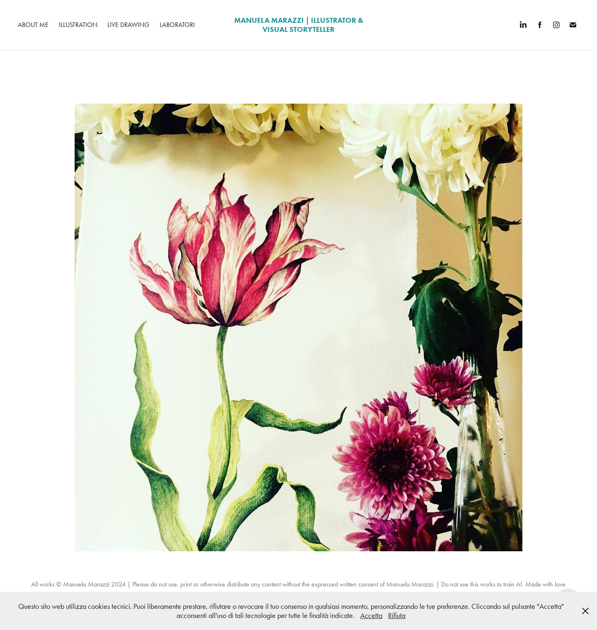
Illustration (78, 25)
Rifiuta (396, 615)
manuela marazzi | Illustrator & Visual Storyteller (299, 25)
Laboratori (177, 25)
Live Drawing (128, 25)
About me (33, 25)
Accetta (371, 615)
